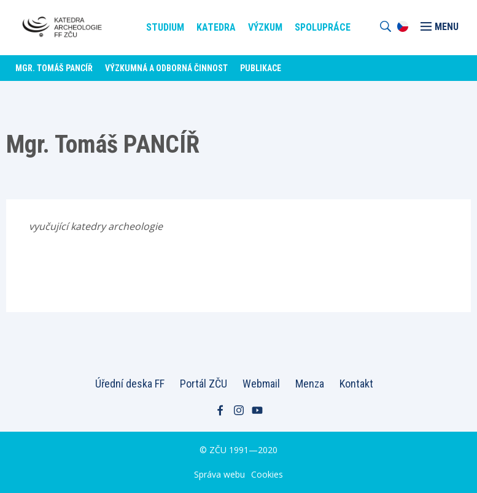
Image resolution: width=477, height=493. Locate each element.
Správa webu (219, 474)
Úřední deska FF (130, 383)
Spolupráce (323, 27)
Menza (309, 383)
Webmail (261, 383)
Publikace (260, 68)
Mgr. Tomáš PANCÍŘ (54, 68)
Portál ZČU (203, 383)
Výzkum (265, 27)
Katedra (216, 27)
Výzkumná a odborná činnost (166, 68)
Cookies (267, 474)
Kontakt (356, 383)
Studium (165, 27)
